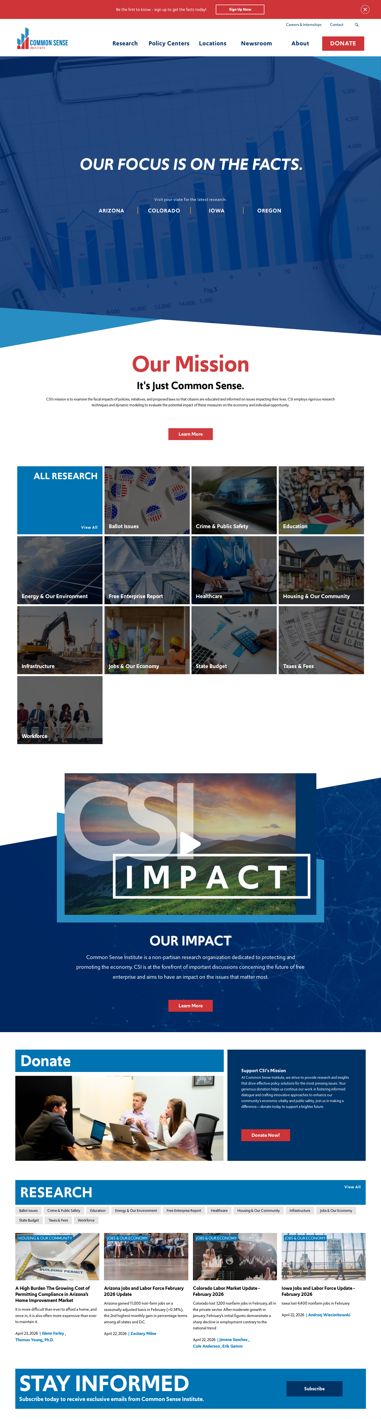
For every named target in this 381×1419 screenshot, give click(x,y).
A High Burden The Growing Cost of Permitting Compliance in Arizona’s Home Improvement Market (52, 1294)
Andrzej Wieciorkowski (329, 1315)
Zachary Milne (143, 1333)
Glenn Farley (53, 1333)
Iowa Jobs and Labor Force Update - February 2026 (318, 1291)
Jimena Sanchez (233, 1340)
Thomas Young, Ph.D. (34, 1340)
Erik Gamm (232, 1346)
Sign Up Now (240, 9)
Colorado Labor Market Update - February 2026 (226, 1291)
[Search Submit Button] (356, 25)
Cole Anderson (206, 1346)
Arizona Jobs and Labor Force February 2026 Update (144, 1291)
